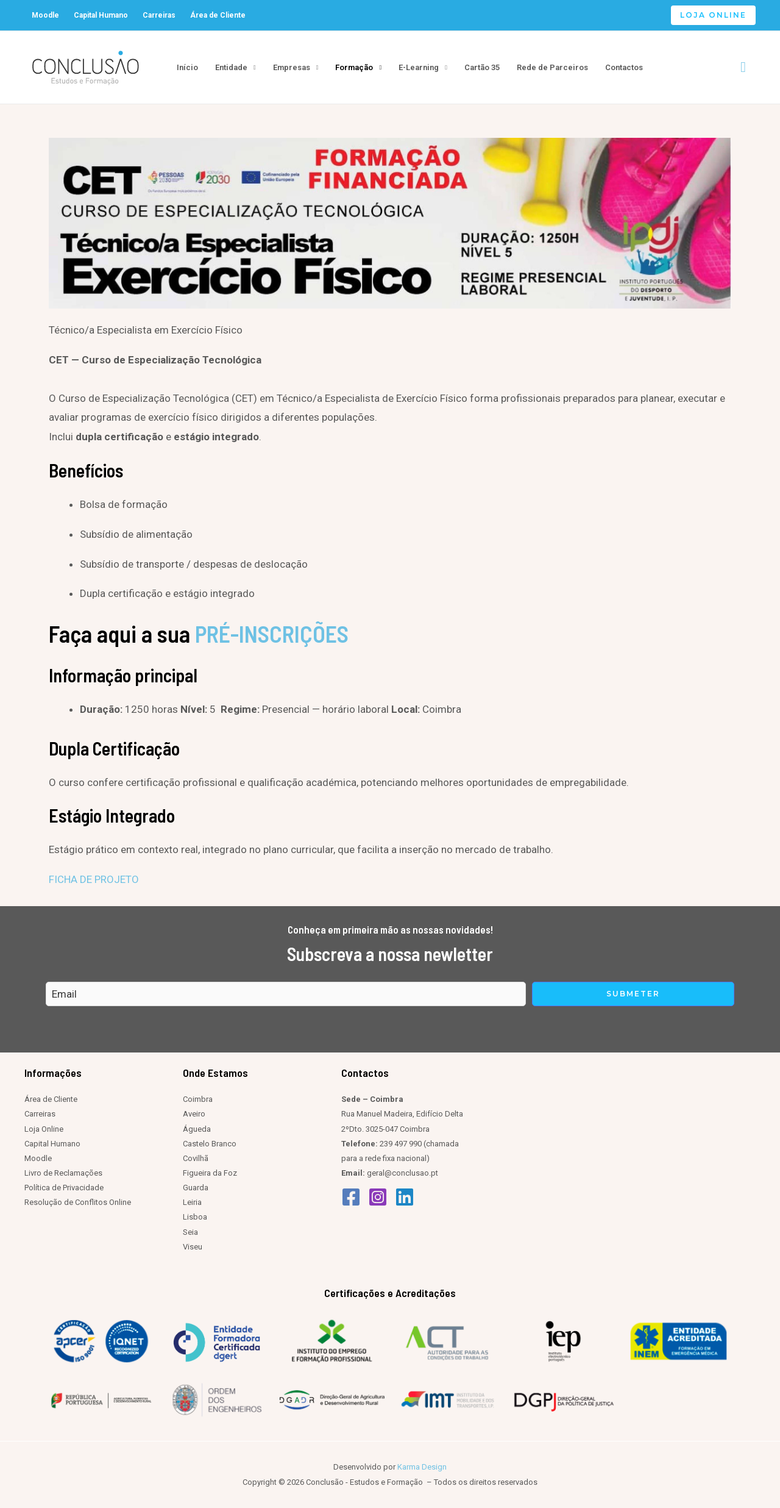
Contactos (624, 67)
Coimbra (198, 1099)
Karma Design (422, 1466)
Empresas (291, 67)
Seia (190, 1232)
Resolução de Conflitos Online (77, 1202)
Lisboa (195, 1216)
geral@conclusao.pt (402, 1172)
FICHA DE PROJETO (94, 879)
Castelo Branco (209, 1143)
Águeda (197, 1129)
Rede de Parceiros (552, 67)
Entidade (231, 67)
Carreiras (159, 15)
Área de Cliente (218, 15)
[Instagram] (378, 1197)
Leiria (192, 1202)
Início (187, 67)
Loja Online (43, 1129)
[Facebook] (351, 1197)
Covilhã (195, 1158)
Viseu (192, 1246)
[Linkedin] (404, 1197)
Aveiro (194, 1113)
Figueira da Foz (210, 1172)
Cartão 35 (482, 67)
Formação (354, 67)
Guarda (195, 1187)
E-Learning (419, 67)
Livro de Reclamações (63, 1172)
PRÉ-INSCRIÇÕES (272, 634)
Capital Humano (101, 15)
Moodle (45, 15)
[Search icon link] (743, 67)
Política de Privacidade (64, 1187)
